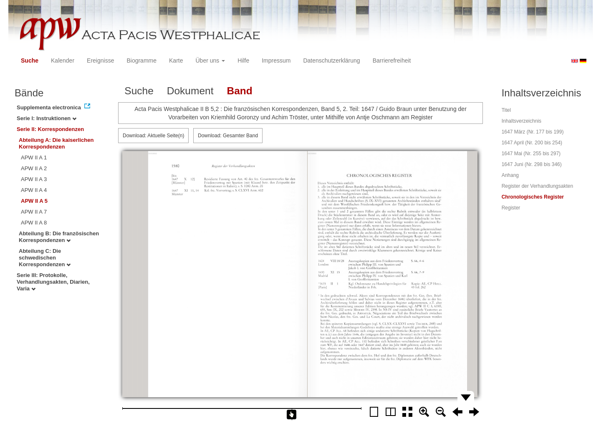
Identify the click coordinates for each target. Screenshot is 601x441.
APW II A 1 (34, 157)
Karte (176, 60)
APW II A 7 (34, 212)
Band (239, 90)
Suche (29, 60)
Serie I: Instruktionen (46, 118)
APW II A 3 (34, 179)
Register (511, 208)
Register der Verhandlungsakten (537, 186)
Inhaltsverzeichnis (521, 121)
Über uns (210, 60)
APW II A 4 (34, 190)
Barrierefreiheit (392, 60)
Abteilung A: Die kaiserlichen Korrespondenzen (56, 143)
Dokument (190, 90)
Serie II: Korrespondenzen (50, 129)
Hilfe (243, 60)
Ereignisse (100, 60)
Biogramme (141, 60)
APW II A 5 (34, 201)
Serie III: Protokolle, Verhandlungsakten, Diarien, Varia (53, 282)
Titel (506, 110)
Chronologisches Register (533, 197)
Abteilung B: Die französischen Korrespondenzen (59, 236)
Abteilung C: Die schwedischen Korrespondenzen (45, 257)
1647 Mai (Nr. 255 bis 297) (531, 153)
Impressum (276, 60)
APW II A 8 (34, 222)
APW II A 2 (34, 168)
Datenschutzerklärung (331, 60)
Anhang (510, 175)
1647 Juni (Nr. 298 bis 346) (532, 164)
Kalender (62, 60)
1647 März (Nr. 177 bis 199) (533, 132)
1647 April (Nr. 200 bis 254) (532, 143)
